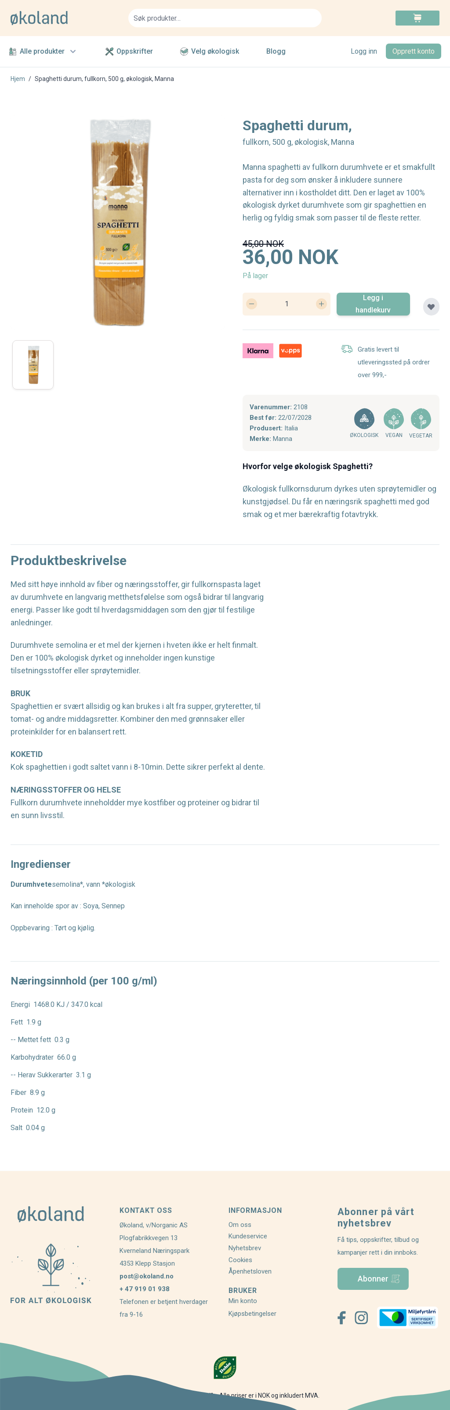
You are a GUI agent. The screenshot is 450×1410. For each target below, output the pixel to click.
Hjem (18, 78)
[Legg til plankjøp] (431, 307)
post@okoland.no (147, 1276)
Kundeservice (248, 1236)
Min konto (243, 1301)
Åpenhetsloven (250, 1271)
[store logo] (64, 18)
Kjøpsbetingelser (252, 1314)
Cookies (240, 1260)
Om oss (240, 1225)
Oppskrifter (129, 51)
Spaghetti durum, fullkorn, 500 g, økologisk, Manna (104, 78)
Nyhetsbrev (245, 1248)
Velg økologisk (209, 51)
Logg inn (364, 51)
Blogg (276, 51)
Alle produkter (43, 51)
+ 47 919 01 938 (145, 1289)
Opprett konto (413, 51)
